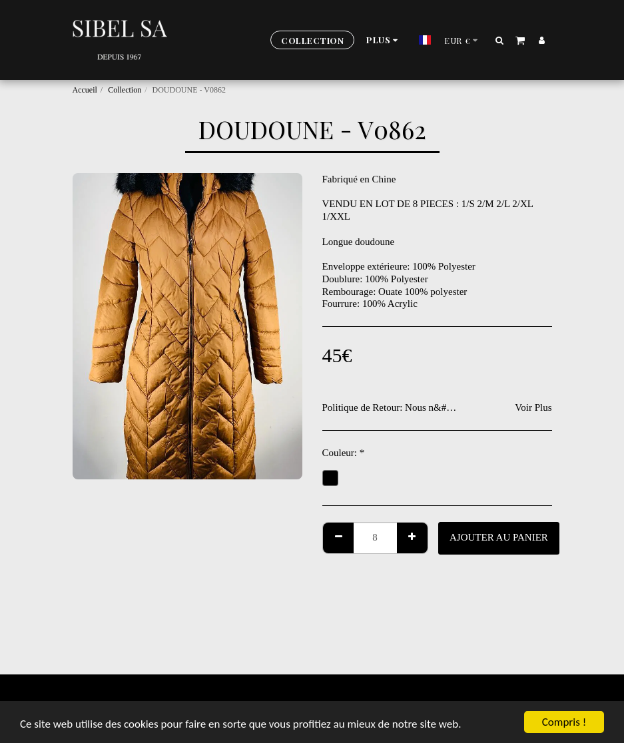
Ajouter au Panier (499, 537)
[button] (499, 40)
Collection (124, 90)
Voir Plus (533, 407)
